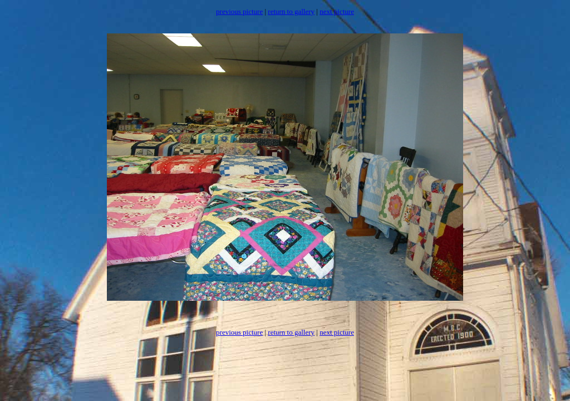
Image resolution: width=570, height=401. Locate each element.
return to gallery (291, 11)
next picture (337, 11)
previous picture (239, 11)
